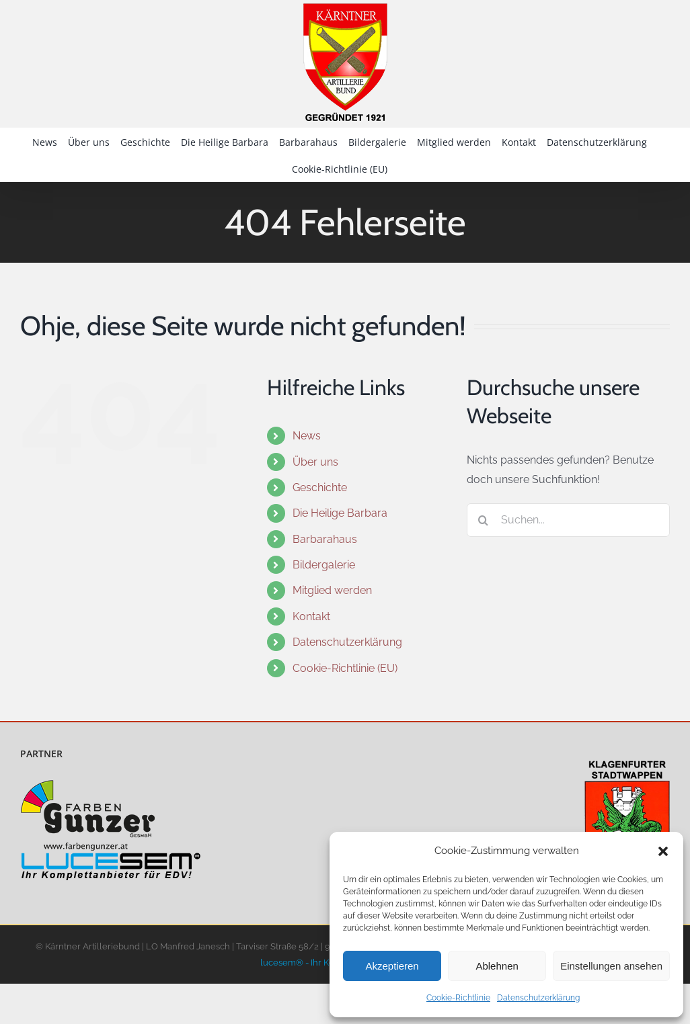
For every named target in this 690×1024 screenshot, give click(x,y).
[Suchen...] (568, 520)
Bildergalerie (324, 564)
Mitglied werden (332, 590)
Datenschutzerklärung (538, 997)
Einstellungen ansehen (611, 966)
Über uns (315, 462)
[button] (663, 851)
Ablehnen (496, 966)
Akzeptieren (391, 966)
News (307, 435)
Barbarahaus (325, 539)
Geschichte (320, 487)
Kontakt (311, 616)
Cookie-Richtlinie (458, 997)
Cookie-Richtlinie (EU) (345, 668)
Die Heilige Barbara (340, 513)
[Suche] (483, 520)
